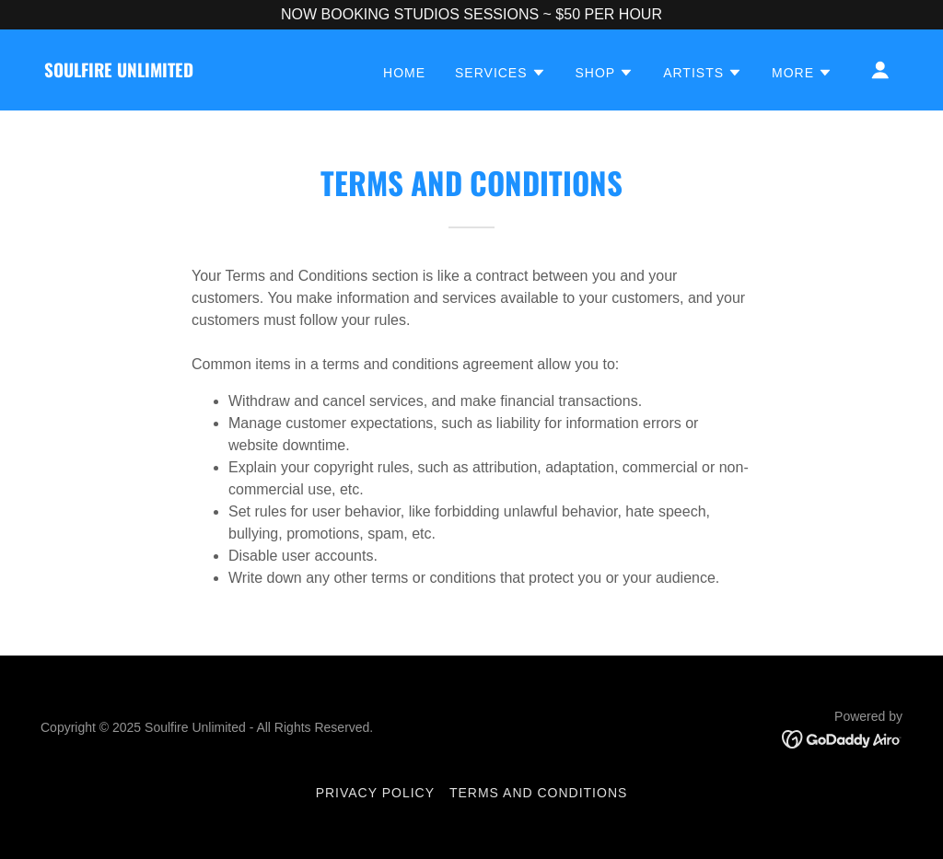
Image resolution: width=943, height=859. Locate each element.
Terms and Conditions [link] (538, 792)
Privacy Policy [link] (375, 792)
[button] (500, 73)
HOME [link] (404, 72)
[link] (118, 72)
